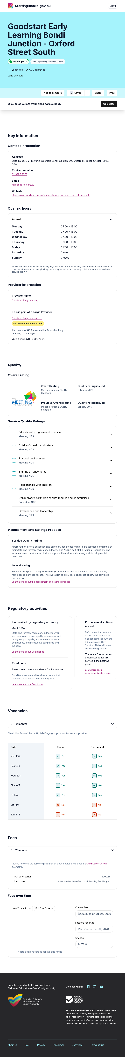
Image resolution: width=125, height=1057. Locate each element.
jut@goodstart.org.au (23, 184)
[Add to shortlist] (87, 93)
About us (12, 1045)
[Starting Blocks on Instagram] (95, 986)
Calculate (109, 103)
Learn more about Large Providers (28, 339)
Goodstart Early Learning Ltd (27, 300)
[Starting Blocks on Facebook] (88, 986)
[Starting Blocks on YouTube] (101, 986)
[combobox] (22, 908)
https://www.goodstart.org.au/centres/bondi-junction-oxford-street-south (51, 195)
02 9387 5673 (19, 174)
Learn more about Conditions (27, 684)
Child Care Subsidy (96, 863)
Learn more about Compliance (28, 651)
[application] (40, 933)
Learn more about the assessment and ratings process (41, 581)
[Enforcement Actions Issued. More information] (28, 323)
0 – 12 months (62, 724)
